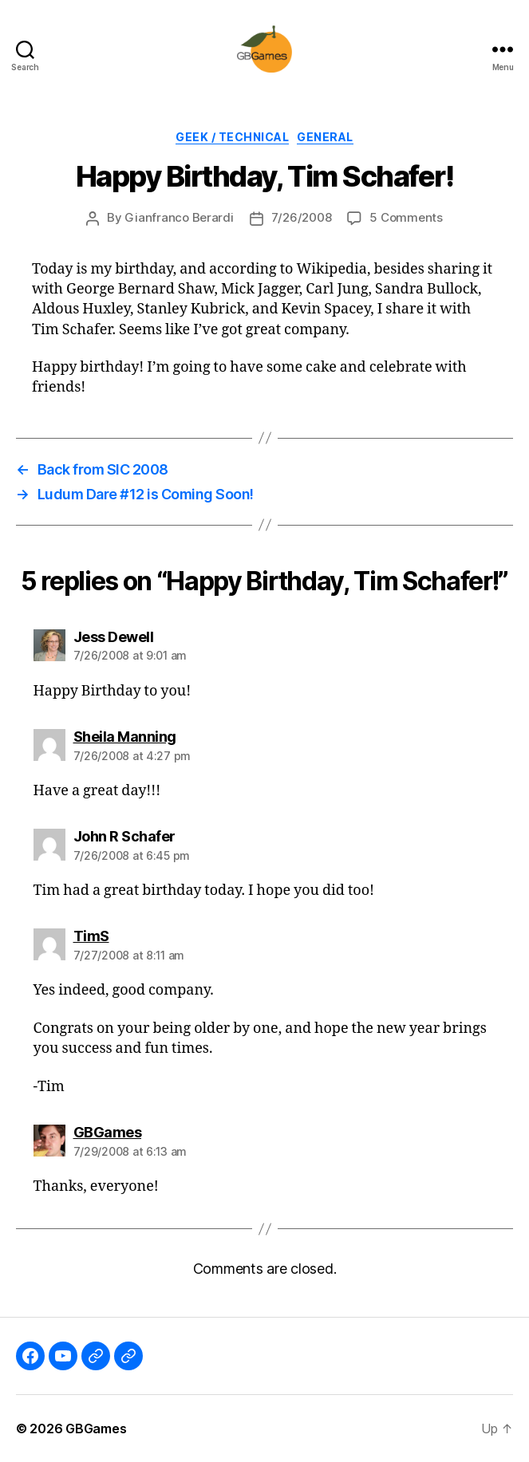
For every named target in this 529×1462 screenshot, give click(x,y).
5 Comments (405, 217)
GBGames (95, 1428)
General (325, 137)
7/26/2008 (301, 217)
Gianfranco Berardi (178, 217)
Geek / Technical (232, 137)
